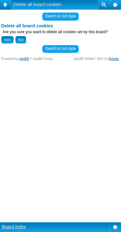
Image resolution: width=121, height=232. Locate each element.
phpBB (24, 59)
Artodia (114, 59)
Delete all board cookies (37, 4)
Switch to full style (60, 16)
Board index (14, 226)
